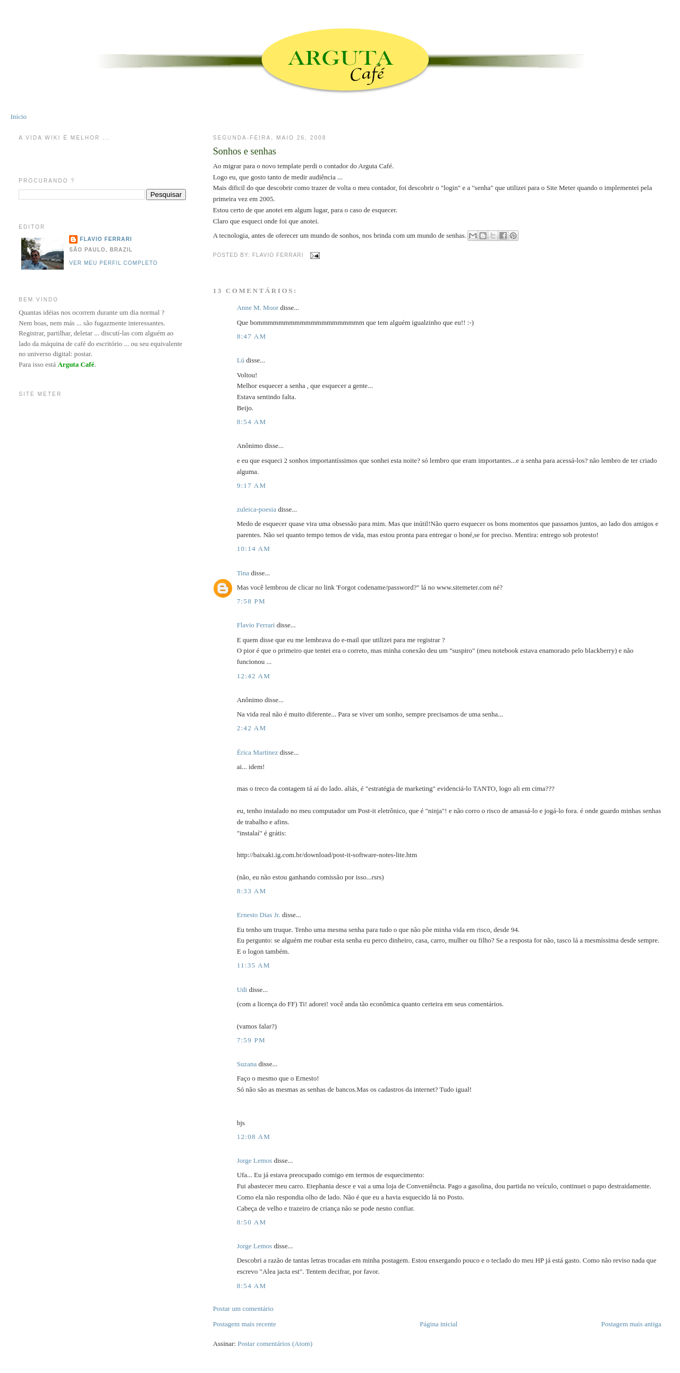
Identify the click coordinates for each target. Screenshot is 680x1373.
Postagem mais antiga (631, 1324)
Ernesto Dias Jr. (258, 915)
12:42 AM (254, 676)
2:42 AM (252, 728)
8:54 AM (252, 422)
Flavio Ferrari (256, 625)
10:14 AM (254, 548)
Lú (240, 360)
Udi (242, 990)
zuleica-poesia (256, 509)
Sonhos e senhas (244, 151)
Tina (243, 573)
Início (19, 116)
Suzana (247, 1064)
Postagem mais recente (244, 1324)
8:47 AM (252, 336)
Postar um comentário (243, 1308)
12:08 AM (254, 1137)
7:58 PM (251, 601)
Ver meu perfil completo (113, 263)
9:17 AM (252, 485)
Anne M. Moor (257, 308)
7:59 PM (251, 1040)
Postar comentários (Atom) (274, 1344)
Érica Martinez (257, 752)
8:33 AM (252, 891)
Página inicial (438, 1324)
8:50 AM (252, 1222)
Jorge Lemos (255, 1160)
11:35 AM (253, 965)
